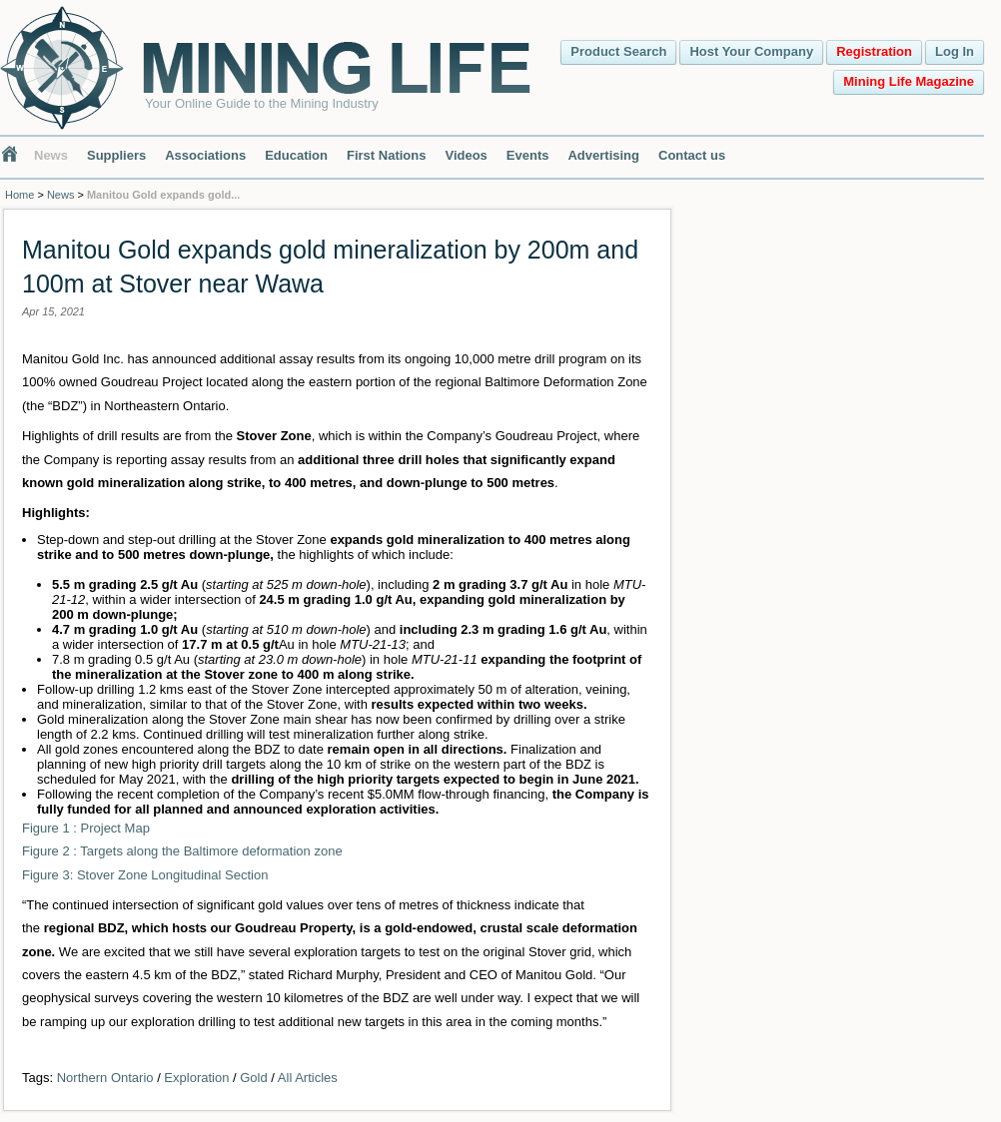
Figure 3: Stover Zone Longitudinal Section (145, 874)
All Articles (308, 1077)
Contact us (691, 155)
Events (527, 155)
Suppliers (116, 155)
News (51, 155)
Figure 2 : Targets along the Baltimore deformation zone (182, 850)
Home (19, 195)
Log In (954, 51)
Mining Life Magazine (908, 81)
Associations (205, 155)
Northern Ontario (105, 1077)
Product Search (618, 51)
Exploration (196, 1077)
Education (296, 155)
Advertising (603, 155)
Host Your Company (751, 51)
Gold (253, 1077)
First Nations (386, 155)
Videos (466, 155)
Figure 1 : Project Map (86, 828)
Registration (874, 51)
